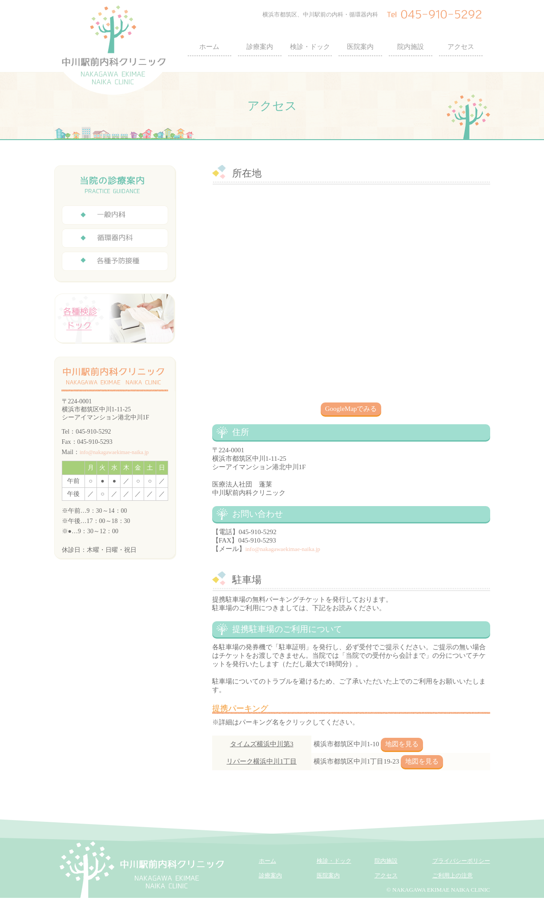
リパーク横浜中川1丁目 (261, 761)
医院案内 (360, 47)
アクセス (460, 47)
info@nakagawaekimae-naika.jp (283, 549)
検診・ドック (310, 47)
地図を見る (402, 744)
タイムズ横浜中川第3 (262, 744)
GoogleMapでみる (351, 408)
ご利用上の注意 (452, 875)
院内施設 (410, 47)
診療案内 (259, 47)
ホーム (209, 47)
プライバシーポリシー (461, 860)
